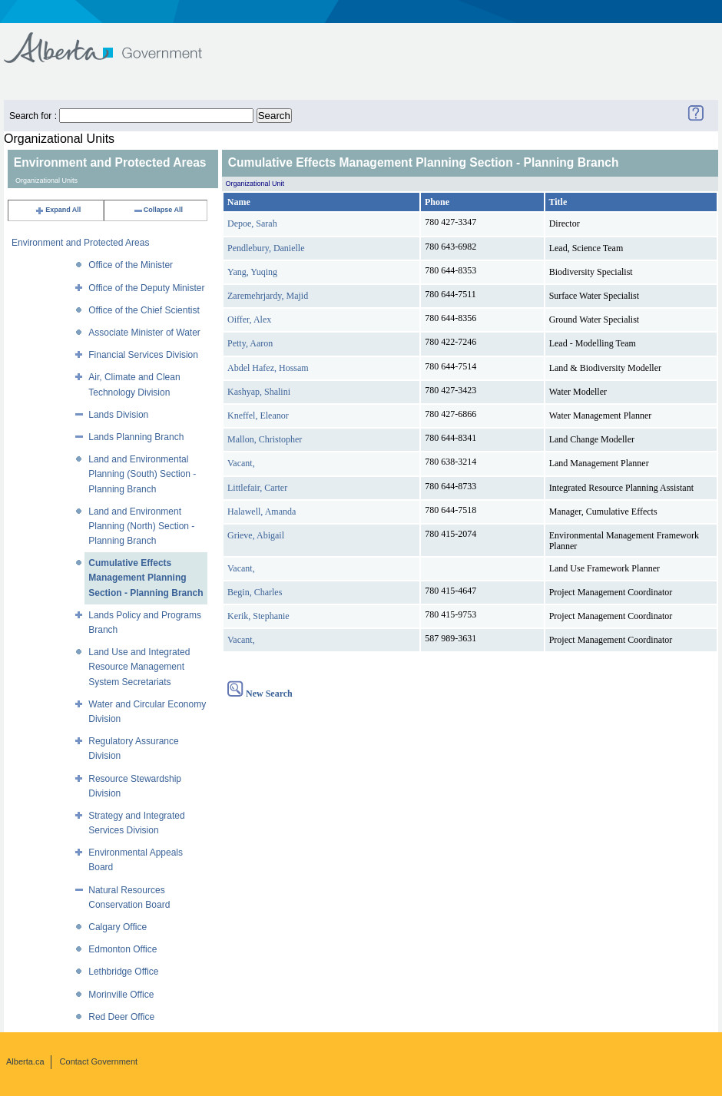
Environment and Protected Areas (80, 242)
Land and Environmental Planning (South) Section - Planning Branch (142, 474)
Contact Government (99, 1061)
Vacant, (241, 463)
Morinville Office (121, 994)
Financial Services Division (143, 354)
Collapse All (158, 210)
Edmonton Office (122, 949)
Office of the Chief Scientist (144, 310)
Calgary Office (117, 927)
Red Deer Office (121, 1017)
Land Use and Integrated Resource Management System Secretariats (139, 667)
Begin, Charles (254, 592)
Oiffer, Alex (249, 319)
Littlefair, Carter (257, 487)
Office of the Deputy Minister (146, 288)
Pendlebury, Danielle (266, 248)
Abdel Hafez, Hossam (268, 368)
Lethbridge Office (123, 971)
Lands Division (118, 414)
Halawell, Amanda (261, 511)
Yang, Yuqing (252, 272)
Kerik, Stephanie (258, 616)
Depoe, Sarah (252, 223)
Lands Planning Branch (136, 437)
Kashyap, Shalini (258, 391)
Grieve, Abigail (255, 535)
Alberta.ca (25, 1061)
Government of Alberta (115, 40)
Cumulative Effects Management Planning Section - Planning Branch (145, 578)
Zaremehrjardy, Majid (267, 295)
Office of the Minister (130, 265)
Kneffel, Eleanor (258, 415)
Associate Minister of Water (144, 332)
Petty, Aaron (250, 343)
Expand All (58, 210)
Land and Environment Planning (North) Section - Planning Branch (141, 526)
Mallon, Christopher (264, 439)
